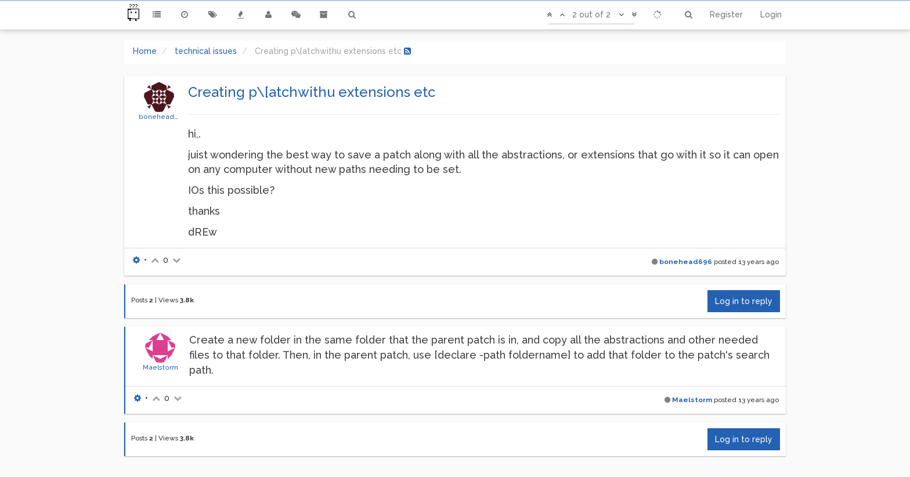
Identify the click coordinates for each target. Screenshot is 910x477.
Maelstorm (160, 367)
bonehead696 (163, 117)
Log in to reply (743, 301)
